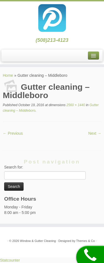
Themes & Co (85, 240)
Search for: (13, 167)
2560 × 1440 (75, 105)
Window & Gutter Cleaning (38, 240)
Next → (94, 133)
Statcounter (10, 260)
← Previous (13, 133)
